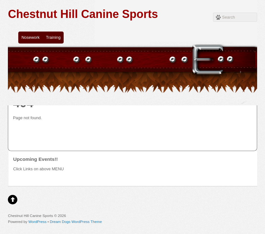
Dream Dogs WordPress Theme (76, 221)
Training (53, 37)
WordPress (37, 221)
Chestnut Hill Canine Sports (83, 14)
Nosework (30, 37)
